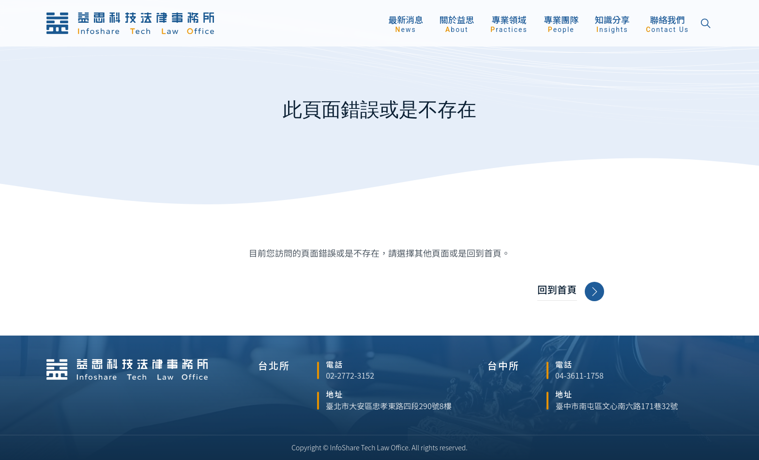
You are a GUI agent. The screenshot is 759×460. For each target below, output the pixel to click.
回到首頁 (570, 292)
